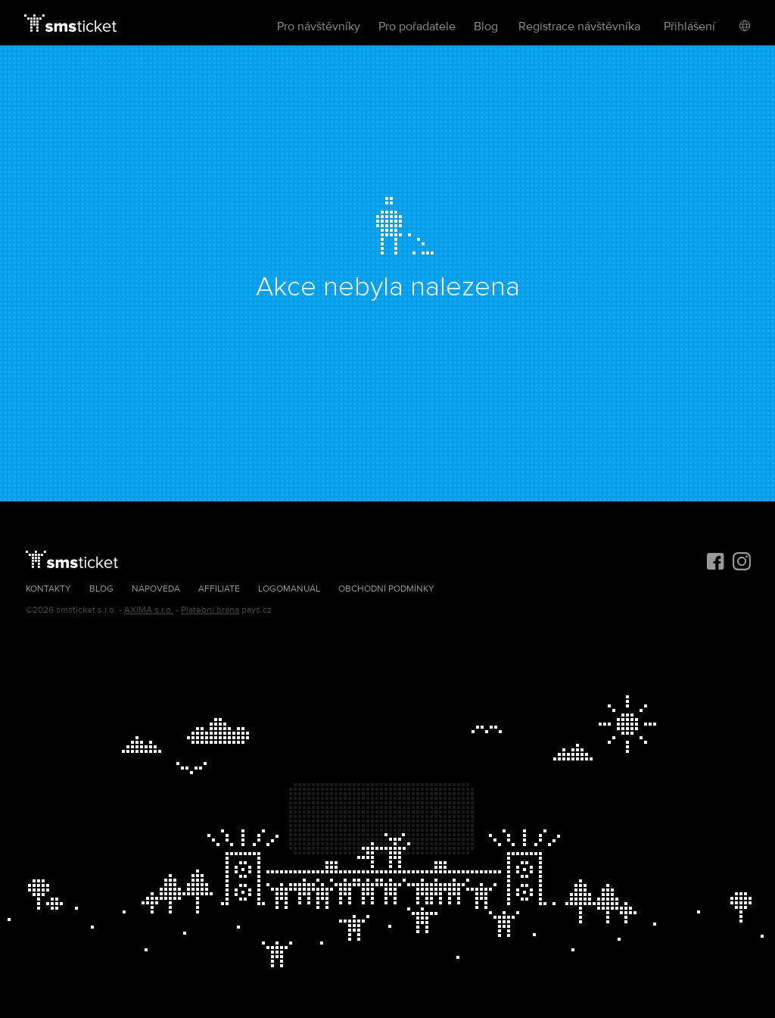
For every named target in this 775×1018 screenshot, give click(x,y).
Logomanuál (289, 589)
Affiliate (219, 589)
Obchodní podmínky (386, 589)
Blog (486, 26)
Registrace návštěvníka (579, 26)
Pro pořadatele (417, 26)
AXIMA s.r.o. (148, 610)
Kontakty (48, 589)
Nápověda (156, 589)
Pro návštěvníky (318, 26)
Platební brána (210, 610)
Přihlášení (689, 26)
